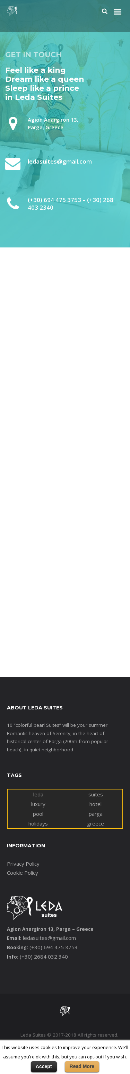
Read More (82, 1066)
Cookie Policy (22, 872)
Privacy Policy (23, 863)
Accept (44, 1066)
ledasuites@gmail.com (49, 937)
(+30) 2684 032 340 (44, 956)
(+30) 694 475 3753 (53, 947)
